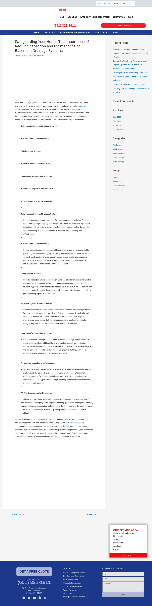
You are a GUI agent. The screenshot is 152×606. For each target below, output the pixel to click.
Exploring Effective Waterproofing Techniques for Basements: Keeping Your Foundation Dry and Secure (130, 76)
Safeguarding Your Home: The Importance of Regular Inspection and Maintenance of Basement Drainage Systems (130, 65)
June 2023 (117, 117)
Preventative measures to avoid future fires (130, 84)
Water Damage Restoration (95, 17)
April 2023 (117, 121)
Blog (130, 17)
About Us (72, 17)
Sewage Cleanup (120, 153)
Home (61, 17)
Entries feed (118, 182)
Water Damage (22, 55)
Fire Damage (118, 145)
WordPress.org (119, 190)
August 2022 (118, 125)
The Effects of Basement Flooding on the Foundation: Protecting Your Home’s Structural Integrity (130, 53)
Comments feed (119, 186)
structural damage (74, 423)
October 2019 (118, 130)
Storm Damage (119, 158)
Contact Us (119, 17)
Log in (115, 177)
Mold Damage (118, 149)
